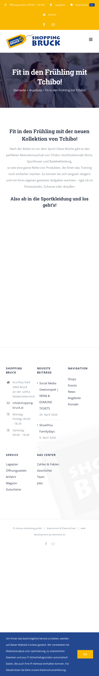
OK (85, 654)
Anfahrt (11, 477)
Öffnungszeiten (16, 470)
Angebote (74, 398)
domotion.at (58, 534)
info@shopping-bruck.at (22, 405)
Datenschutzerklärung (53, 670)
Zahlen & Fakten (48, 464)
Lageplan (12, 464)
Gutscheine (13, 489)
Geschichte (44, 470)
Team (40, 477)
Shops (72, 379)
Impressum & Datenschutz (61, 528)
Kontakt (73, 404)
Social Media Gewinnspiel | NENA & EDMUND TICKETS (48, 395)
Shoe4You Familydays (47, 428)
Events (72, 385)
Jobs (40, 483)
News (71, 392)
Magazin (11, 483)
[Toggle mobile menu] (91, 39)
